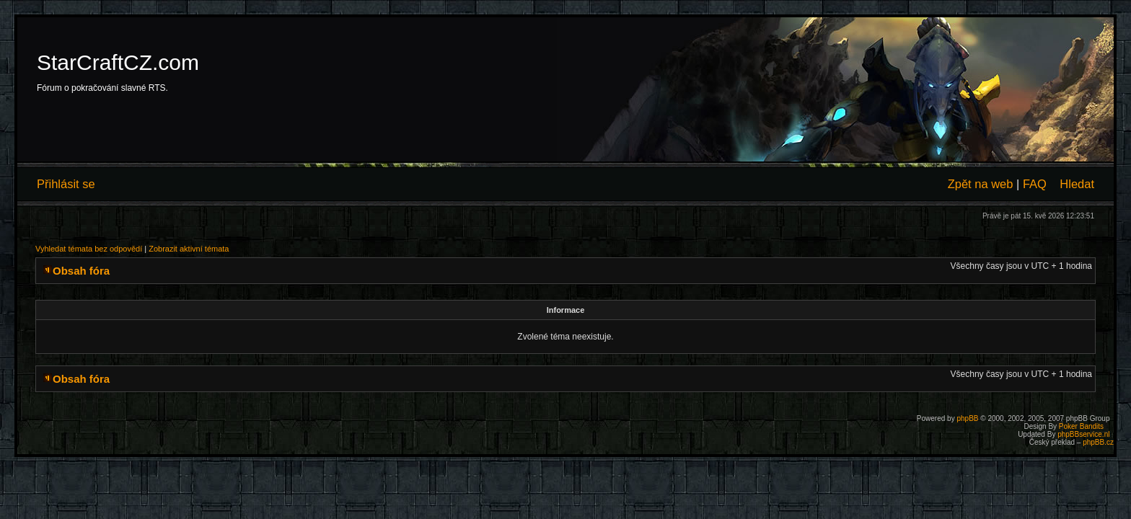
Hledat (1077, 183)
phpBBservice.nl (1083, 434)
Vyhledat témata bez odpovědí (88, 248)
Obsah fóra (81, 271)
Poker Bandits (1081, 426)
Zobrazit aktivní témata (189, 248)
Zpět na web (980, 183)
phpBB (967, 418)
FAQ (1035, 183)
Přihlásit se (66, 183)
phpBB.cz (1098, 442)
